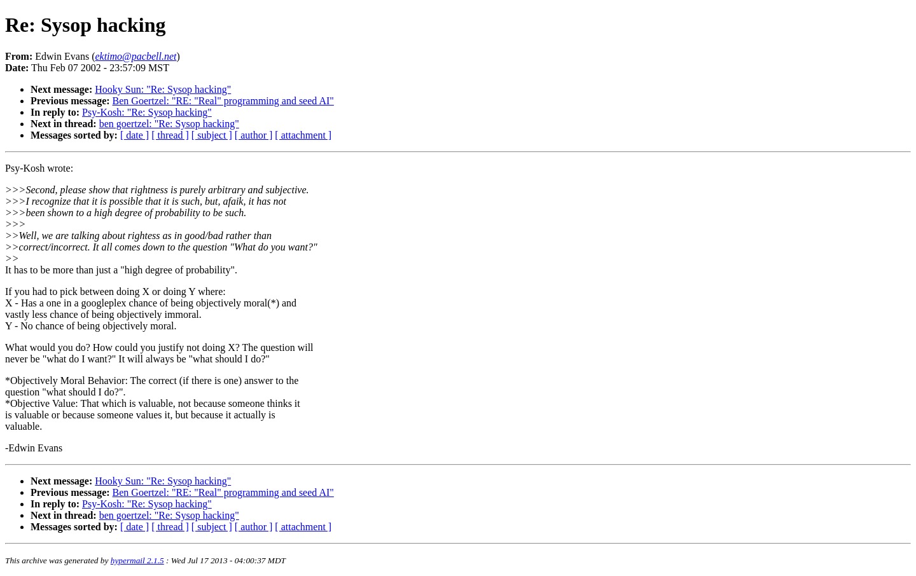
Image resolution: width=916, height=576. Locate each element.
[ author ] (254, 135)
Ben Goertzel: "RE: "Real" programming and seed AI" (223, 100)
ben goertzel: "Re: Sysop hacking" (169, 123)
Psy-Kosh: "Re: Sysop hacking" (147, 112)
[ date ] (134, 135)
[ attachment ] (303, 135)
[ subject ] (211, 135)
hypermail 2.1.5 (137, 560)
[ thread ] (170, 135)
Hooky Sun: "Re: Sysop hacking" (163, 89)
